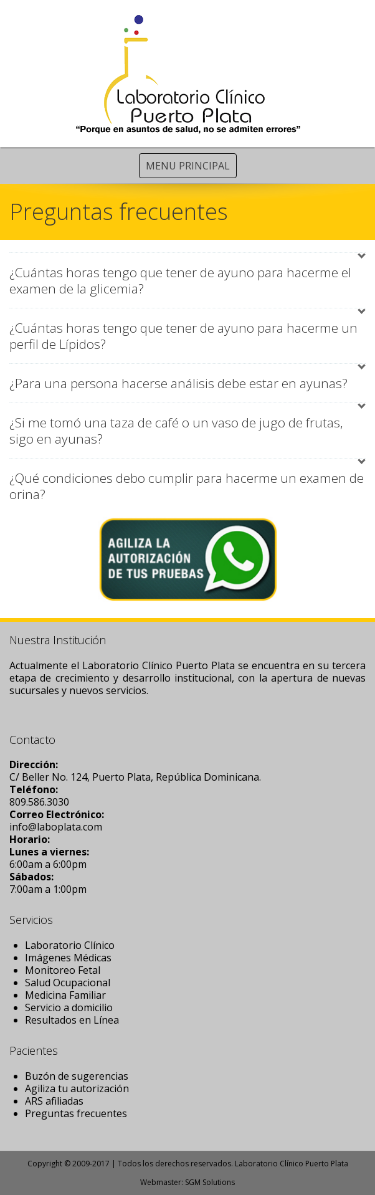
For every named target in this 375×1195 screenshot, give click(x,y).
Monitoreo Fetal (62, 970)
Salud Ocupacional (67, 982)
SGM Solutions (210, 1182)
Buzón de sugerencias (76, 1076)
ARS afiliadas (54, 1101)
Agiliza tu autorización (77, 1088)
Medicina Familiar (65, 995)
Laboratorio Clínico (70, 945)
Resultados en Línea (72, 1020)
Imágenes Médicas (68, 957)
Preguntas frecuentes (76, 1113)
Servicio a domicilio (69, 1007)
